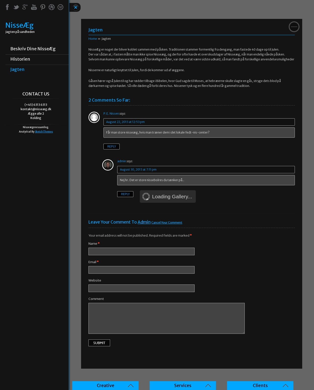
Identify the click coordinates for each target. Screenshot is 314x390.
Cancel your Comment (166, 222)
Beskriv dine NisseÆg (33, 49)
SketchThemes (44, 131)
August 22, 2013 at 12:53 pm (125, 122)
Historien (20, 59)
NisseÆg (19, 25)
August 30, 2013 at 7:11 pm (138, 169)
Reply (111, 146)
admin (144, 222)
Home (92, 38)
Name (94, 244)
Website (94, 280)
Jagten (17, 69)
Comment (96, 299)
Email (93, 262)
